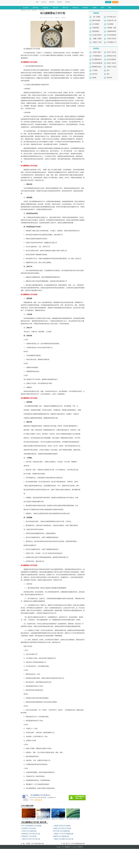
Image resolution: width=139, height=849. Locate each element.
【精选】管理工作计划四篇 (61, 826)
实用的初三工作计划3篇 (28, 836)
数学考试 (35, 7)
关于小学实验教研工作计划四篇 (31, 826)
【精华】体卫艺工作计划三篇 (30, 839)
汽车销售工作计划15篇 (28, 828)
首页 (37, 2)
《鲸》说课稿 (96, 17)
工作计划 (41, 10)
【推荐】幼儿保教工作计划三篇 (63, 839)
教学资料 (51, 2)
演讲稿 (94, 77)
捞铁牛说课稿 (96, 20)
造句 (108, 70)
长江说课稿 (95, 24)
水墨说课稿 (95, 28)
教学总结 (55, 7)
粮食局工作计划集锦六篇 (61, 836)
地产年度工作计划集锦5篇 (61, 831)
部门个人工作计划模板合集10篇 (75, 843)
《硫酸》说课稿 (97, 38)
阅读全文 (57, 17)
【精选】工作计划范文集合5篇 (35, 843)
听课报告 (85, 7)
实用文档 (67, 2)
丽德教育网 (67, 847)
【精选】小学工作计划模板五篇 (63, 834)
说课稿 (95, 7)
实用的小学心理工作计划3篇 (62, 828)
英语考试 (45, 7)
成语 (108, 74)
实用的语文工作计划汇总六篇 (30, 834)
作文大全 (43, 2)
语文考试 (25, 7)
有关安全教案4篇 (97, 63)
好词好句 (59, 2)
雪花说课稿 (95, 31)
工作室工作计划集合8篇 (28, 831)
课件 (102, 7)
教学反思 (75, 7)
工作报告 (95, 70)
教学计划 (65, 7)
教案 (109, 7)
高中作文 (95, 74)
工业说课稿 (110, 24)
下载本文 (63, 17)
